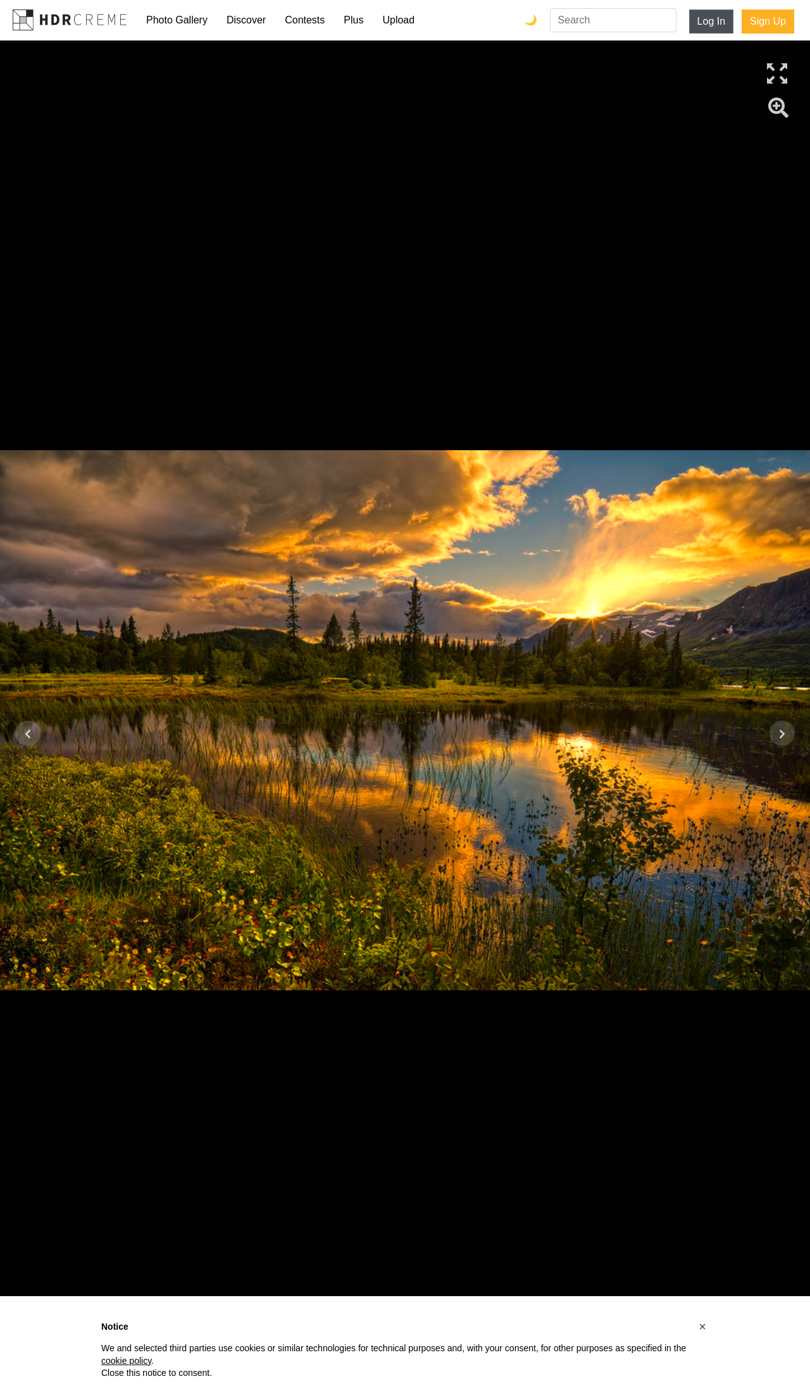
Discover (246, 20)
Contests (305, 20)
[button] (702, 1326)
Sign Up (768, 21)
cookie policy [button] (126, 1361)
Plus (353, 20)
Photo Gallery (177, 20)
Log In (711, 21)
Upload (398, 20)
